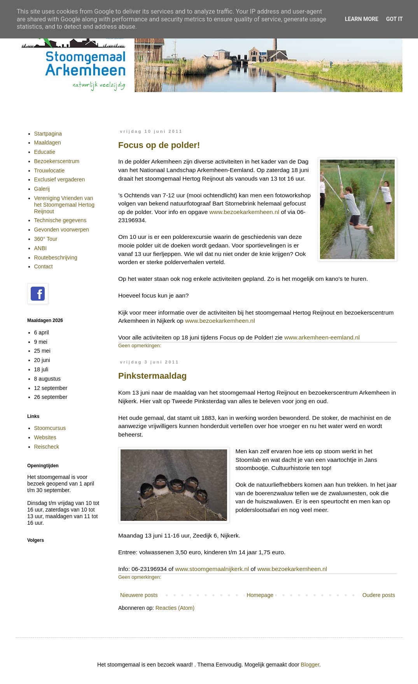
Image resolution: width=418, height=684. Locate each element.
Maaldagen (47, 142)
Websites (45, 437)
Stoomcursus (50, 428)
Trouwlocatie (49, 170)
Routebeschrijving (55, 257)
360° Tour (46, 239)
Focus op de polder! (159, 145)
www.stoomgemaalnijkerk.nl (212, 569)
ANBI (40, 248)
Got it (394, 19)
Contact (43, 266)
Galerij (42, 189)
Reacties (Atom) (175, 608)
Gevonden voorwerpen (61, 229)
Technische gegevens (60, 220)
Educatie (44, 152)
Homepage (260, 595)
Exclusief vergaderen (59, 179)
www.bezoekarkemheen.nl (244, 212)
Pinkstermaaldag (152, 376)
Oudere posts (378, 595)
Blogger (310, 664)
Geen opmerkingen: (139, 345)
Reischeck (46, 447)
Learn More (361, 19)
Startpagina (48, 134)
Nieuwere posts (139, 595)
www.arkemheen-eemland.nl (322, 337)
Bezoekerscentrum (57, 161)
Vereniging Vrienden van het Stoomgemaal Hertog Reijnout (64, 204)
